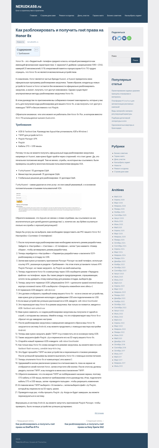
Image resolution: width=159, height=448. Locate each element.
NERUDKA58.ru (29, 6)
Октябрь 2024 (119, 243)
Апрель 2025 (119, 230)
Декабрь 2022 (119, 298)
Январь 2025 (119, 240)
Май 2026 (118, 197)
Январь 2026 (119, 209)
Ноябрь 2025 (119, 212)
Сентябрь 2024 (120, 246)
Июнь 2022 (118, 317)
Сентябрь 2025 (120, 215)
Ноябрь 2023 (119, 264)
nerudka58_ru (32, 42)
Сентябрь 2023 (120, 270)
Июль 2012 (118, 366)
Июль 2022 (118, 314)
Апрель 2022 (119, 323)
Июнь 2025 (118, 224)
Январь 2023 (119, 295)
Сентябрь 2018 (120, 347)
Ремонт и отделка (66, 15)
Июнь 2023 (118, 280)
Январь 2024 (119, 258)
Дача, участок (83, 15)
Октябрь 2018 (119, 344)
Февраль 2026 (120, 206)
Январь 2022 (119, 332)
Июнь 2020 (118, 335)
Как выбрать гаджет (133, 15)
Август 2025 (119, 218)
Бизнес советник (114, 15)
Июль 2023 (118, 277)
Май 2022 (118, 320)
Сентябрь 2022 (120, 307)
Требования (23, 53)
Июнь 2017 (118, 354)
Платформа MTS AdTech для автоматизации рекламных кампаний (123, 104)
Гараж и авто (98, 15)
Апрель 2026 (119, 200)
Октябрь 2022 (119, 304)
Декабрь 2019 (119, 341)
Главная (33, 15)
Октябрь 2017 (119, 351)
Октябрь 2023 (119, 267)
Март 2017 (118, 360)
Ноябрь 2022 (119, 301)
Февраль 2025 (120, 237)
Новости (20, 42)
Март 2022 (118, 326)
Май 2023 (118, 283)
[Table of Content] (36, 49)
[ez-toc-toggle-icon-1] (35, 49)
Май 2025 (118, 227)
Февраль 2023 (120, 292)
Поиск (114, 56)
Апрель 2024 (119, 249)
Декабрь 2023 (119, 261)
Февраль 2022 (120, 329)
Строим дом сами (48, 15)
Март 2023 (118, 289)
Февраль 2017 (119, 363)
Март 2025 (118, 233)
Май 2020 (118, 338)
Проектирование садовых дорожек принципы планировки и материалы (126, 94)
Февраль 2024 (120, 255)
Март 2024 (118, 252)
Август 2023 (119, 274)
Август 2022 (119, 310)
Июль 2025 (118, 221)
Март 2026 (118, 203)
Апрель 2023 (119, 286)
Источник (99, 413)
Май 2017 (118, 357)
